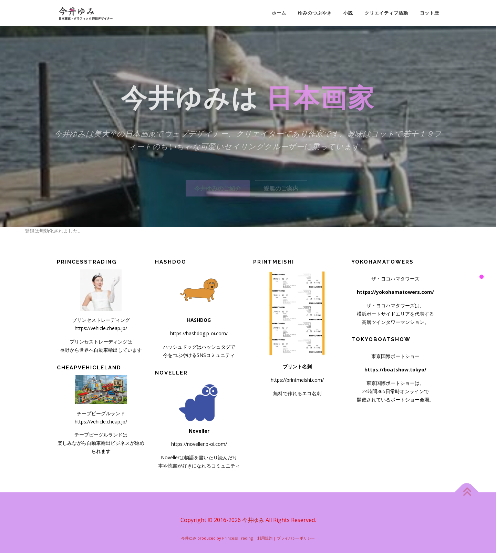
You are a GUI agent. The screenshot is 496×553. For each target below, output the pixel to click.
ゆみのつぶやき (315, 13)
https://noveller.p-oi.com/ (199, 444)
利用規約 (264, 538)
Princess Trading (237, 538)
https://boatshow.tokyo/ (395, 369)
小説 (348, 13)
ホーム (279, 13)
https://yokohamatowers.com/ (395, 292)
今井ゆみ (253, 520)
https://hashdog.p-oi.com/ (199, 333)
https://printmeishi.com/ (297, 380)
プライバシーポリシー (296, 538)
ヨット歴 (429, 13)
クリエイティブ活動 (386, 13)
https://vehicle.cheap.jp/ (101, 328)
